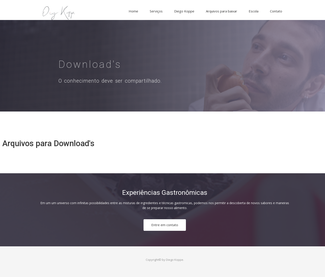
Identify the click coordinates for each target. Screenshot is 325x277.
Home (133, 11)
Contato (276, 11)
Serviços (156, 11)
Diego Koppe (184, 11)
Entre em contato (164, 225)
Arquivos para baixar (221, 11)
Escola (253, 11)
